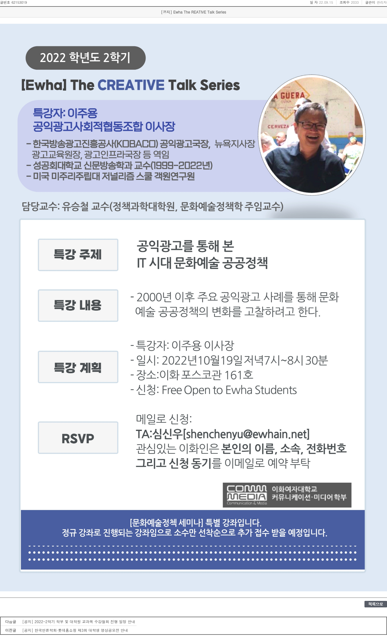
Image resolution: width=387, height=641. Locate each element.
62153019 (19, 2)
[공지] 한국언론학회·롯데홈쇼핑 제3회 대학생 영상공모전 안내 (75, 630)
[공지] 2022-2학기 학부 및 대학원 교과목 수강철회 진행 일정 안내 (78, 621)
